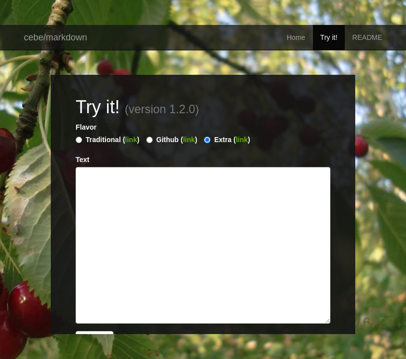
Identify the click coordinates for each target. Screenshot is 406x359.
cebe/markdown (55, 37)
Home (296, 37)
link (131, 140)
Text (83, 160)
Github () (176, 140)
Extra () (232, 140)
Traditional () (112, 140)
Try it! (328, 37)
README (367, 37)
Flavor (86, 127)
